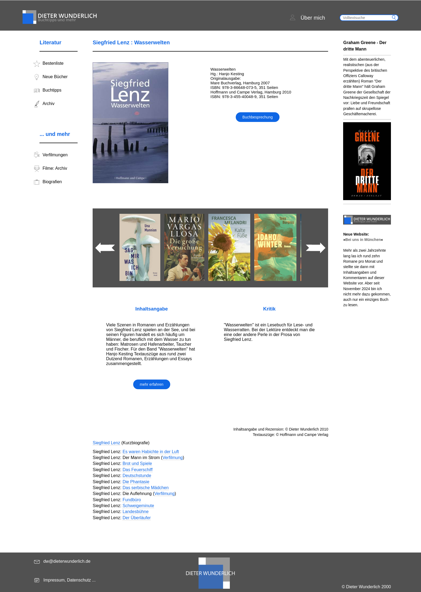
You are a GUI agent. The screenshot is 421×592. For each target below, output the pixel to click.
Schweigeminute (138, 505)
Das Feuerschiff (137, 469)
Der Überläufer (136, 517)
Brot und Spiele (137, 463)
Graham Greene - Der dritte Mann (364, 45)
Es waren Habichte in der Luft (150, 451)
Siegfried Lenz (106, 443)
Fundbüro (131, 499)
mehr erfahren (152, 384)
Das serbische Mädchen (145, 487)
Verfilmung (172, 457)
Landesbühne (135, 511)
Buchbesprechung (257, 117)
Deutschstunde (136, 475)
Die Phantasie (135, 481)
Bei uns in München (363, 239)
